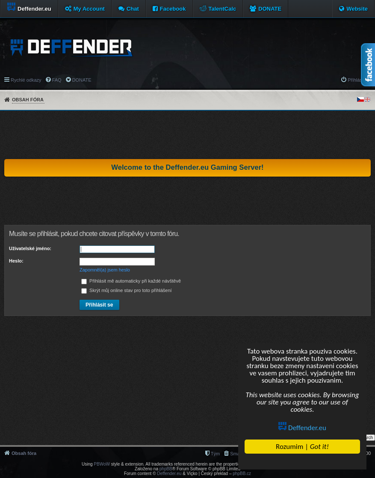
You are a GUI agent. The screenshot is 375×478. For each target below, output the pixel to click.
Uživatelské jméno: (30, 248)
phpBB (165, 468)
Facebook (173, 9)
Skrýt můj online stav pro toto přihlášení (126, 290)
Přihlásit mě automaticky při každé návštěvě (131, 280)
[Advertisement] (187, 134)
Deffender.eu (303, 427)
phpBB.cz (242, 473)
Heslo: (16, 260)
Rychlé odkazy (26, 80)
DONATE (269, 9)
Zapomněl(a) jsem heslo (105, 269)
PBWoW (102, 464)
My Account (89, 9)
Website (357, 9)
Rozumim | (302, 446)
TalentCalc (222, 9)
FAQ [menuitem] (57, 80)
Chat (133, 9)
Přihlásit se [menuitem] (359, 80)
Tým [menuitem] (215, 453)
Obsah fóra (28, 99)
